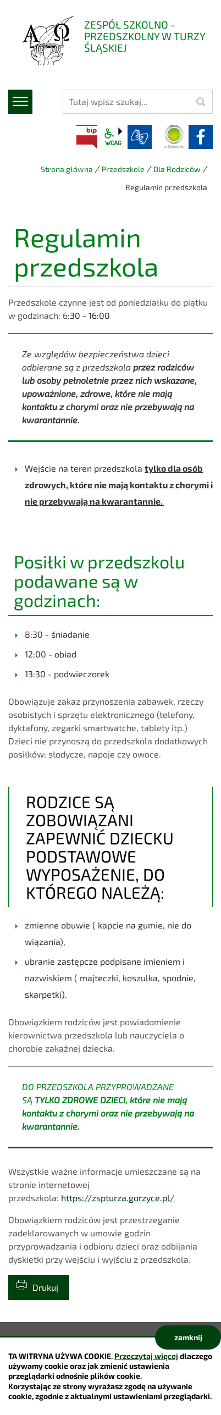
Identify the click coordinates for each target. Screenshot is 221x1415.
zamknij (188, 1337)
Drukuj (45, 1287)
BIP (87, 137)
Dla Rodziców (177, 169)
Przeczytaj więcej (146, 1356)
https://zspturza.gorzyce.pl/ (118, 1197)
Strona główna (67, 169)
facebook (201, 137)
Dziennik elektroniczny (174, 137)
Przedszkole (123, 169)
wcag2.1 (113, 137)
